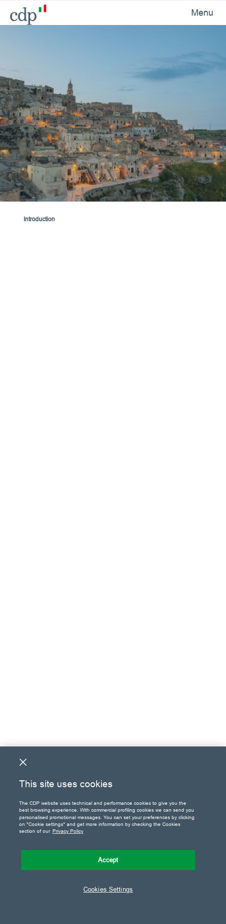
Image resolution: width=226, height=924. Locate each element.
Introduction (39, 219)
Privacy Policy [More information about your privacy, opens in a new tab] (67, 831)
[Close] (23, 762)
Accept (108, 860)
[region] (113, 835)
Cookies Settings (108, 889)
